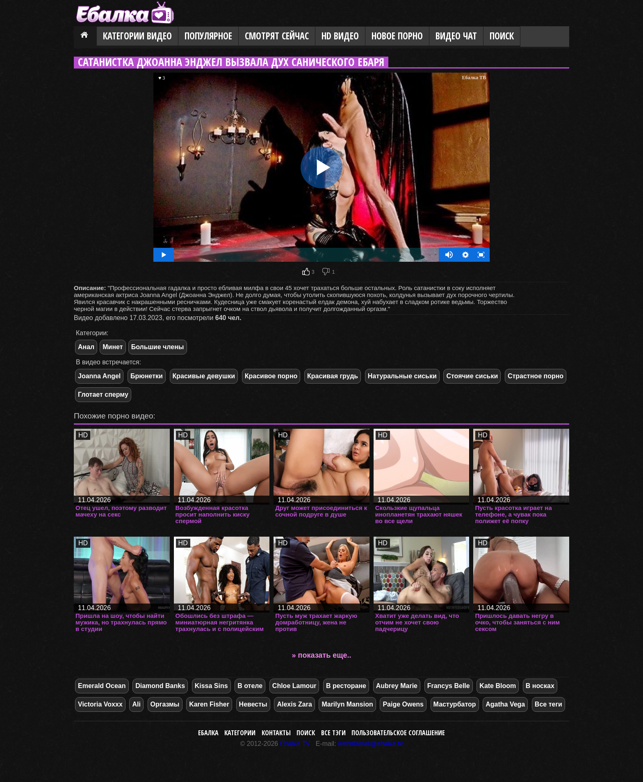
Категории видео (137, 36)
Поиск (502, 36)
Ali (136, 704)
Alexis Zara (294, 704)
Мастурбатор (454, 704)
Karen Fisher (209, 704)
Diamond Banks (160, 685)
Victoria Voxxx (100, 704)
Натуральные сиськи (402, 376)
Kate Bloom (497, 685)
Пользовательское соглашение (398, 732)
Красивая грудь (332, 376)
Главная (85, 36)
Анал (86, 346)
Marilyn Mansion (347, 704)
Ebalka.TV (295, 743)
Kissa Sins (211, 685)
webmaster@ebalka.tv (370, 743)
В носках (540, 685)
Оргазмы (165, 704)
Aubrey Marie (396, 685)
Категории (239, 732)
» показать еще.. (321, 655)
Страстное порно (535, 376)
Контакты (276, 732)
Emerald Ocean (102, 685)
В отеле (249, 685)
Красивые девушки (204, 376)
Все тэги (333, 732)
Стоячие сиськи (472, 376)
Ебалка (208, 732)
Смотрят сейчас (277, 36)
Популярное (208, 36)
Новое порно (397, 36)
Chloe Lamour (294, 685)
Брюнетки (146, 376)
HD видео (340, 36)
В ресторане (346, 685)
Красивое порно (271, 376)
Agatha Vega (505, 704)
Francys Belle (448, 685)
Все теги (548, 704)
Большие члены (157, 346)
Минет (113, 346)
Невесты (253, 704)
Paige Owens (403, 704)
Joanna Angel (99, 376)
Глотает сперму (103, 394)
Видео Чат (456, 36)
